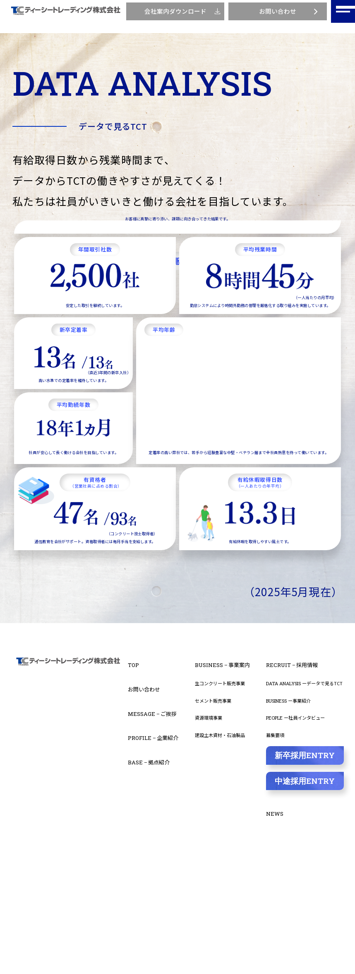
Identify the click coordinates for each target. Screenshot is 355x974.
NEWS (277, 935)
